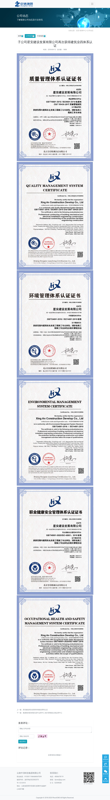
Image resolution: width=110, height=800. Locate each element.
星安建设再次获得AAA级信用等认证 (35, 710)
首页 (77, 30)
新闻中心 (83, 30)
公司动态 (90, 30)
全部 (20, 36)
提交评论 (23, 741)
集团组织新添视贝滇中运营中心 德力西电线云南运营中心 (42, 713)
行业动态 (41, 36)
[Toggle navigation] (92, 4)
